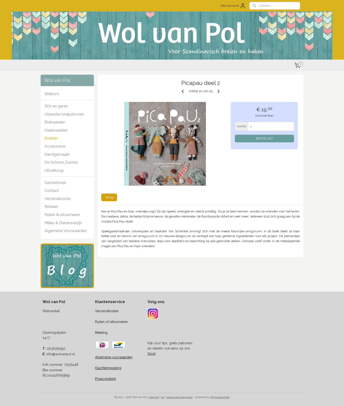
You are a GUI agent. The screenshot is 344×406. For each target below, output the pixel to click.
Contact (51, 190)
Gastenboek (55, 182)
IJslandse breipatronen (64, 114)
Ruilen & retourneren (62, 214)
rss (162, 397)
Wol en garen (56, 106)
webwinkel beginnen (180, 397)
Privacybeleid (105, 379)
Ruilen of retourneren (111, 322)
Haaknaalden (56, 130)
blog (151, 354)
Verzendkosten (57, 198)
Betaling (101, 332)
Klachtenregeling (108, 368)
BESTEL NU (264, 138)
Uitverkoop (54, 170)
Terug (109, 197)
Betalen (51, 206)
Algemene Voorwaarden (65, 230)
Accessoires (55, 146)
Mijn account (233, 6)
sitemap (154, 397)
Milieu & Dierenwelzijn (63, 223)
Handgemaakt (57, 154)
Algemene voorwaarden (113, 357)
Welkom (51, 94)
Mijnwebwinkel (219, 397)
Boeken (51, 138)
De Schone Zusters (61, 162)
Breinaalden (54, 122)
